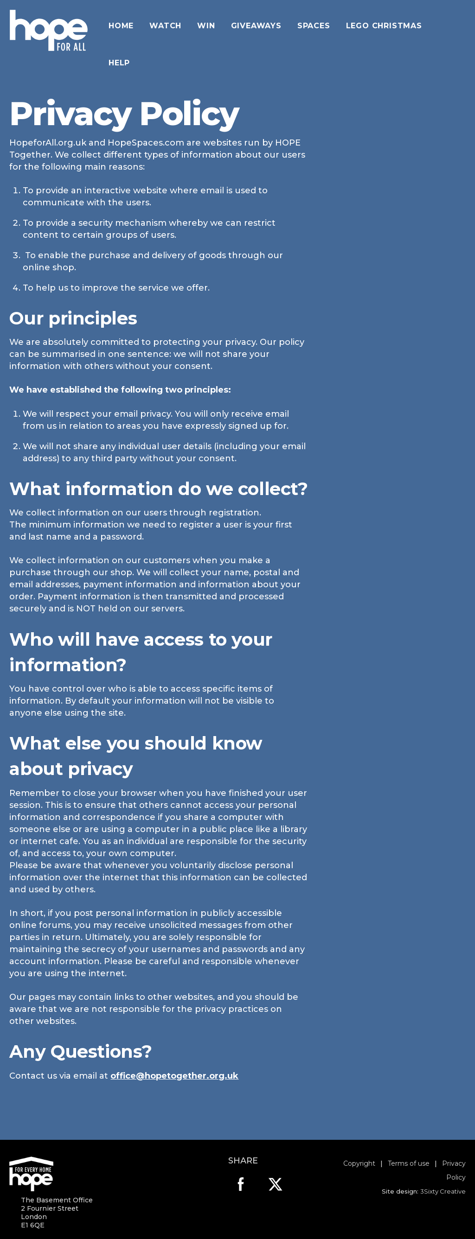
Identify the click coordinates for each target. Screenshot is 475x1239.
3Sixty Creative (443, 1191)
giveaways (256, 25)
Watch (165, 25)
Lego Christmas (384, 25)
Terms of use (409, 1163)
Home (121, 25)
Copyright (359, 1163)
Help (119, 62)
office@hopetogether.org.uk (174, 1076)
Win (206, 25)
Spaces (313, 25)
